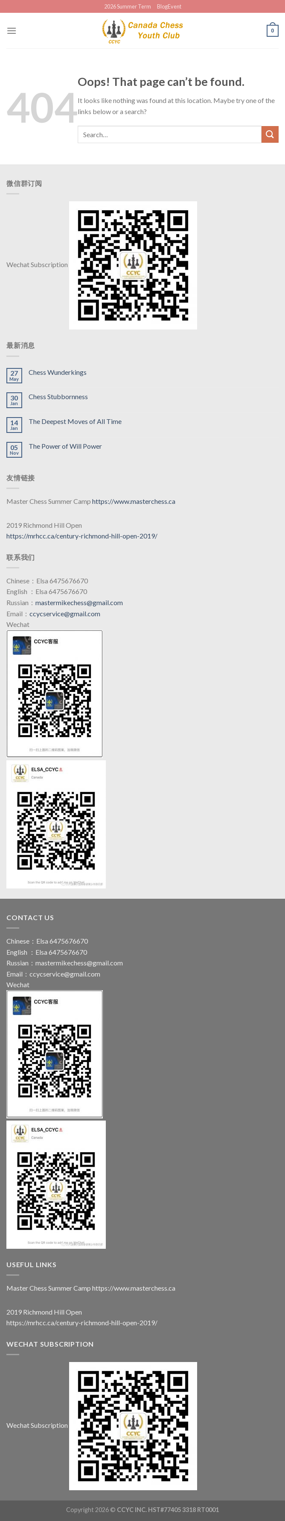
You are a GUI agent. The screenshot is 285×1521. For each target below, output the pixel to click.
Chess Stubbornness (58, 396)
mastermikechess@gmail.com (79, 602)
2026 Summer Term (127, 6)
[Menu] (11, 30)
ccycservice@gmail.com (64, 613)
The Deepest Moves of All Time (75, 421)
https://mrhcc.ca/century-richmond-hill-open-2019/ (81, 536)
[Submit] (270, 134)
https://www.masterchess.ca (133, 501)
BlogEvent (169, 6)
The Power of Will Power (65, 446)
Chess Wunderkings (58, 372)
